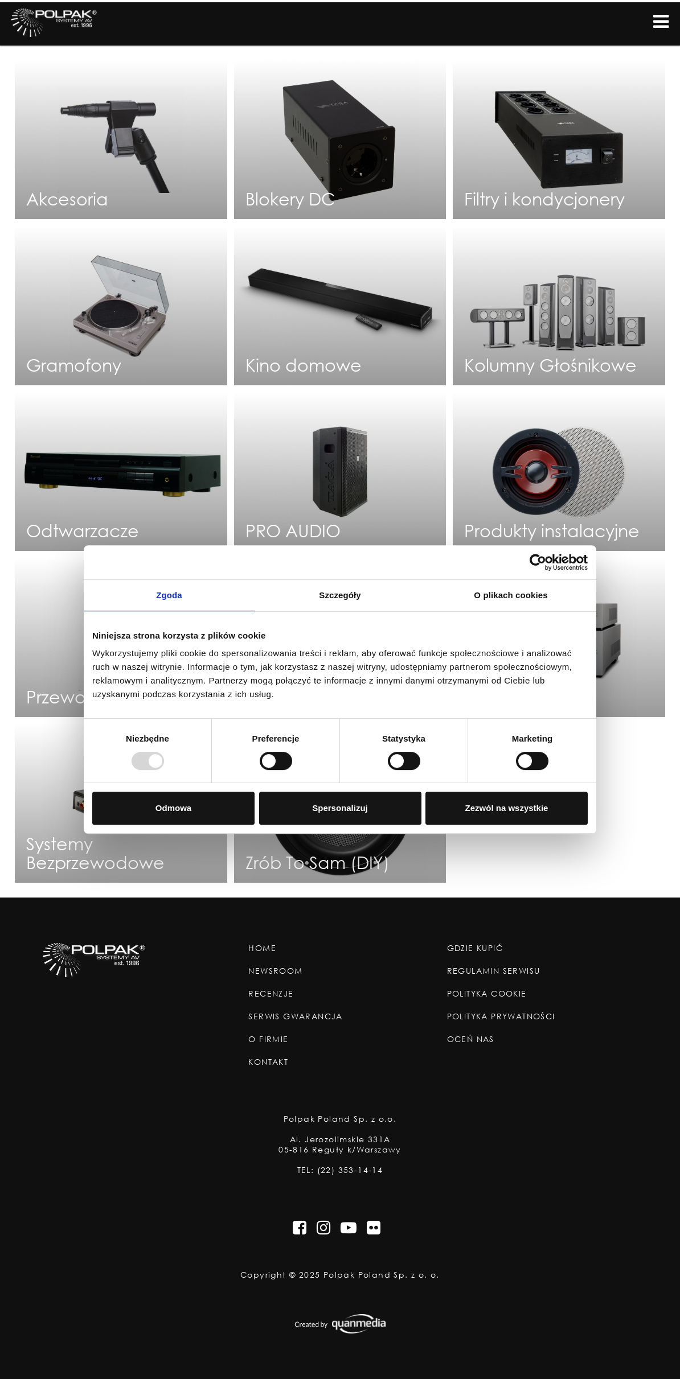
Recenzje (270, 994)
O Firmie (268, 1039)
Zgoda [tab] (169, 595)
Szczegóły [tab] (340, 595)
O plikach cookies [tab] (510, 595)
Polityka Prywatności (501, 1016)
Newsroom (275, 971)
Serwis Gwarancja (295, 1016)
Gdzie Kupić (475, 948)
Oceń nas (470, 1039)
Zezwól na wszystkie (506, 808)
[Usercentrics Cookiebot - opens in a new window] (538, 562)
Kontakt (268, 1062)
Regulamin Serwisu (493, 971)
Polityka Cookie (487, 994)
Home (262, 948)
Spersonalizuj (340, 808)
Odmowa (173, 808)
